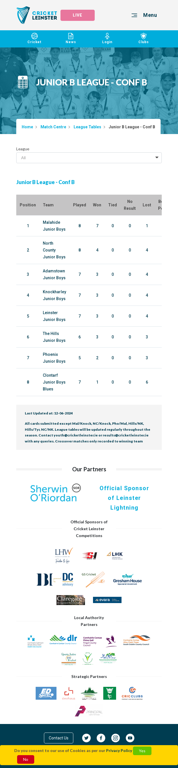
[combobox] (89, 157)
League (22, 148)
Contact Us (58, 738)
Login (107, 38)
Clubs (144, 38)
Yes (142, 750)
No (25, 759)
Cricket (34, 38)
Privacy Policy (119, 750)
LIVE (77, 15)
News (71, 38)
